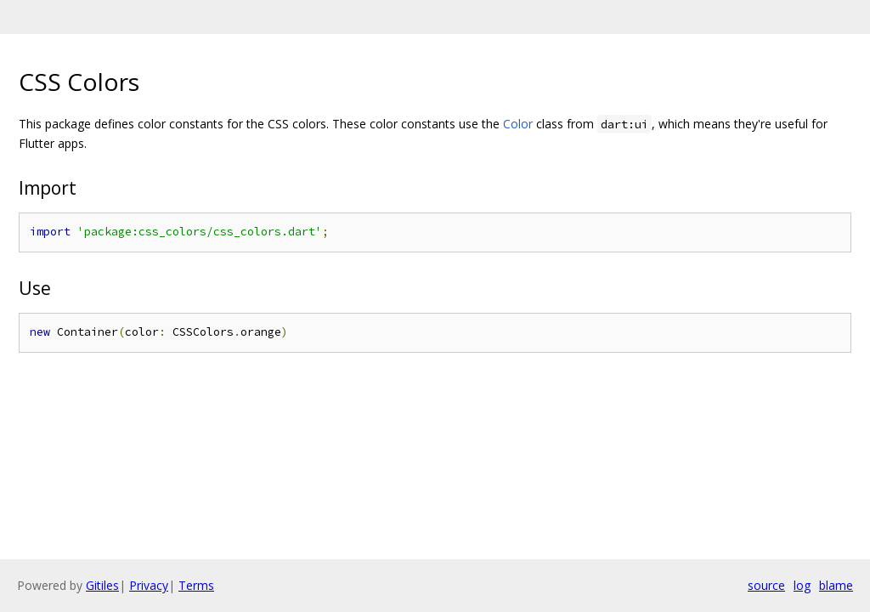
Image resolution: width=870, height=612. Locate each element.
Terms (196, 585)
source (766, 585)
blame (836, 585)
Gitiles (102, 585)
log (802, 585)
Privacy (148, 585)
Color (518, 124)
